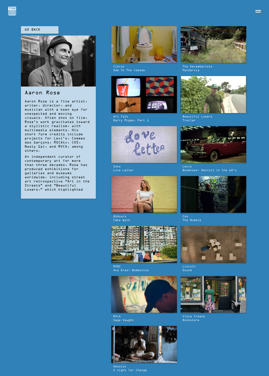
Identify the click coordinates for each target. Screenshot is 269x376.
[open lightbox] (144, 44)
